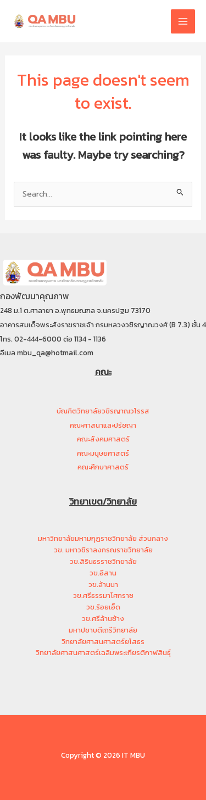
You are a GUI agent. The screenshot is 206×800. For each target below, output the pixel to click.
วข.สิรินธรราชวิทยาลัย (103, 561)
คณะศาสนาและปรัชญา (103, 425)
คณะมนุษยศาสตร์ (103, 453)
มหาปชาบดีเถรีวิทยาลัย (103, 630)
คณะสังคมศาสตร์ (103, 439)
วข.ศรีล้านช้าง (103, 618)
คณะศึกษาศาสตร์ (103, 467)
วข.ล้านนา (103, 584)
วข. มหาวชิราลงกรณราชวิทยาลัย (103, 550)
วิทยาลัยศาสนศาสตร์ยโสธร (103, 641)
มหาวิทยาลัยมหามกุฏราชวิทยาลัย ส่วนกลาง (103, 538)
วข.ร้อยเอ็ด (103, 607)
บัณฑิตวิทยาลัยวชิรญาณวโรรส (103, 411)
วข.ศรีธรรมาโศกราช (103, 595)
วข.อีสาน (103, 573)
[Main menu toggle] (183, 21)
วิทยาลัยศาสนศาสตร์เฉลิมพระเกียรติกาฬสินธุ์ (103, 652)
